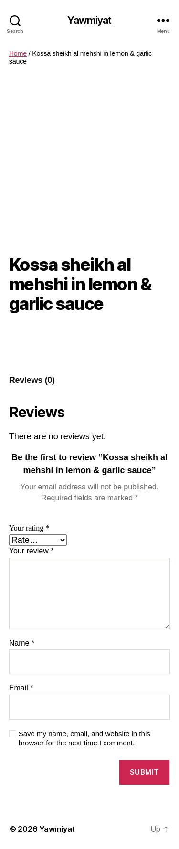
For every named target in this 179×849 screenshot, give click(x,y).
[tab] (32, 380)
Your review (31, 551)
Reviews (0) (32, 380)
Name (21, 643)
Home (18, 53)
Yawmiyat (89, 20)
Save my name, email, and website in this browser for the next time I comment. (84, 738)
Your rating (29, 528)
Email (21, 688)
